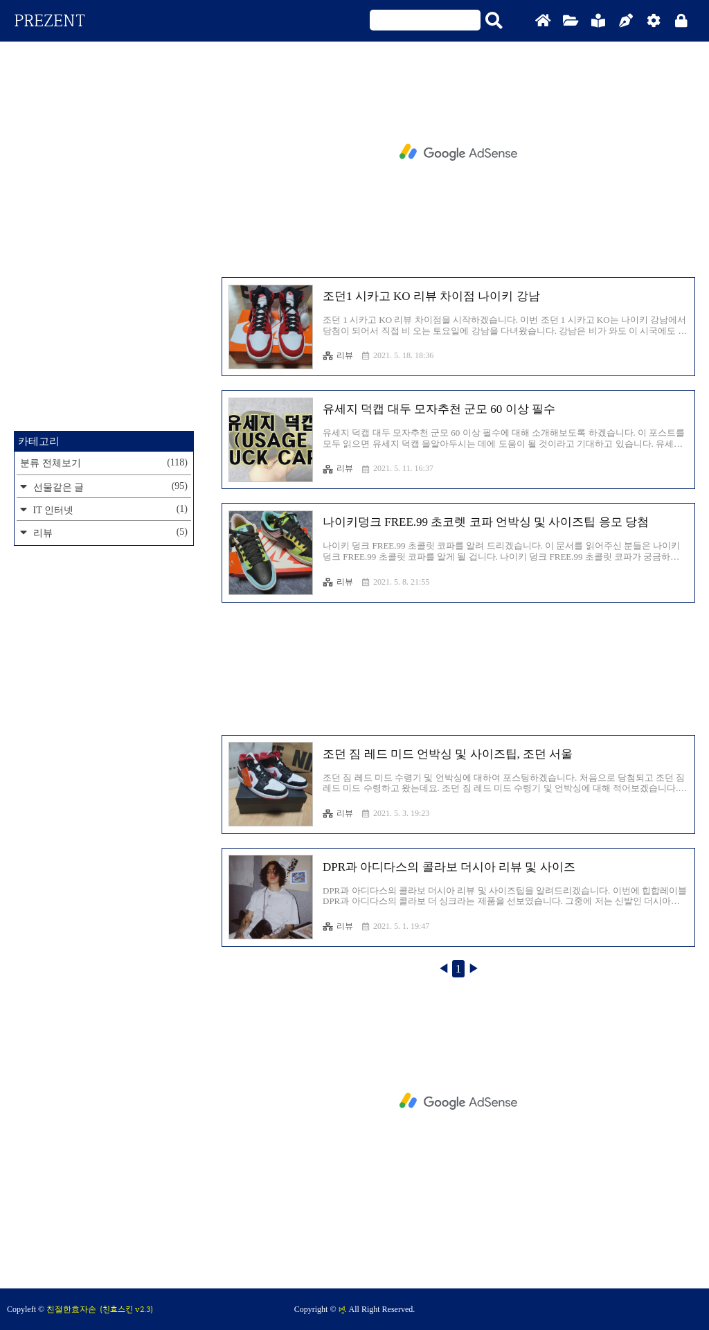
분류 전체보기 (104, 462)
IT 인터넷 (109, 509)
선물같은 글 (109, 487)
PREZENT (49, 20)
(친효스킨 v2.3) (126, 1309)
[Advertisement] (458, 152)
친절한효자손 (71, 1309)
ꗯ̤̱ (342, 1309)
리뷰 (338, 355)
